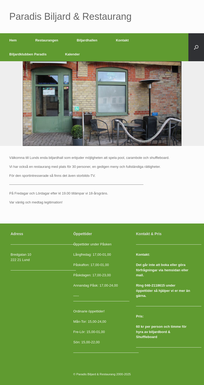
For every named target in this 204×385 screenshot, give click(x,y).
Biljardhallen (87, 40)
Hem (13, 40)
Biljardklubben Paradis (28, 54)
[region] (102, 103)
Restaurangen (46, 40)
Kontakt (122, 40)
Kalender (72, 54)
